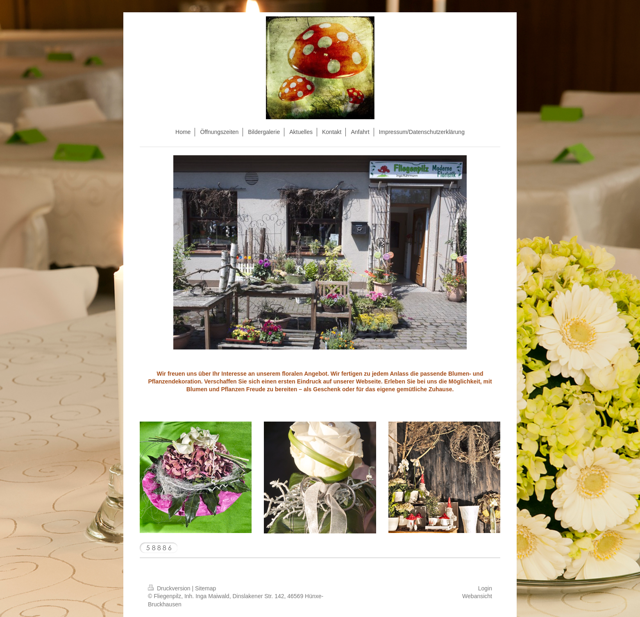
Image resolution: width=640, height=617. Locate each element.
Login (485, 588)
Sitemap (205, 588)
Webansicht (477, 596)
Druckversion (170, 588)
